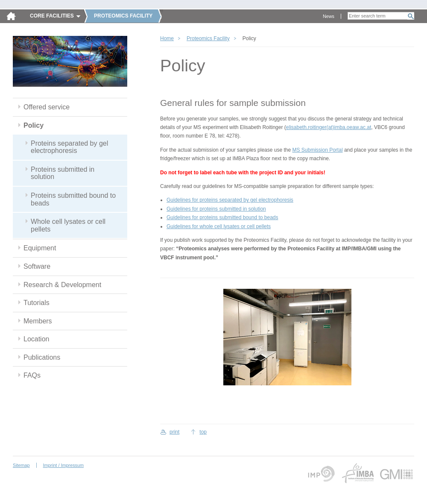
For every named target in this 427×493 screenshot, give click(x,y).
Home (167, 38)
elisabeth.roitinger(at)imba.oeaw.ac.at (328, 127)
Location (36, 339)
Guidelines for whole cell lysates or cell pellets (219, 226)
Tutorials (36, 302)
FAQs (32, 375)
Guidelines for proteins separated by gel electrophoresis (230, 200)
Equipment (39, 248)
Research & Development (62, 284)
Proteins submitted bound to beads (73, 199)
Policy (33, 125)
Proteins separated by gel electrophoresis (69, 147)
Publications (41, 357)
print (174, 431)
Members (37, 321)
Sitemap (21, 465)
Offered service (46, 107)
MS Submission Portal (317, 150)
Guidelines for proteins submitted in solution (216, 209)
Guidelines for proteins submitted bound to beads (222, 217)
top (203, 431)
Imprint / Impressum (63, 465)
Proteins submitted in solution (62, 173)
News (328, 16)
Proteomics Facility (208, 38)
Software (36, 266)
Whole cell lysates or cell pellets (68, 225)
